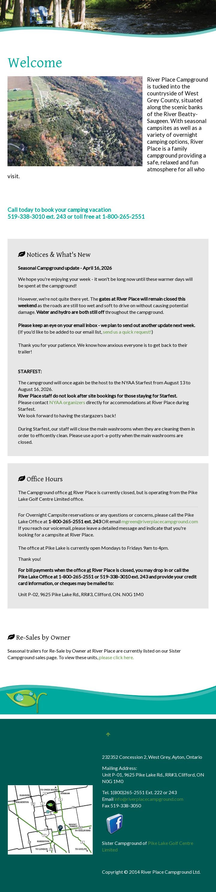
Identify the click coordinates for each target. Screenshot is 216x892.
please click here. (116, 657)
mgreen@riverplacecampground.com (160, 521)
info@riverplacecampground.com (148, 799)
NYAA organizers (67, 402)
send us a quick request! (127, 332)
